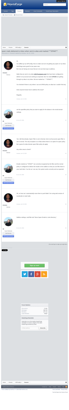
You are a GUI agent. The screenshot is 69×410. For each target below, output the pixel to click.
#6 (65, 228)
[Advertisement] (34, 31)
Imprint (54, 386)
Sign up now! (34, 265)
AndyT (45, 313)
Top (63, 386)
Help (50, 386)
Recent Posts (19, 15)
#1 (65, 99)
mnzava (23, 53)
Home (59, 386)
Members (27, 11)
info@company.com (40, 74)
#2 (65, 120)
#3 (65, 153)
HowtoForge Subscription (52, 11)
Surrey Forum (65, 392)
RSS (66, 387)
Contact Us (44, 386)
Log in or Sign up (61, 1)
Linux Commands (38, 11)
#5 (65, 204)
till (3, 121)
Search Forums (8, 15)
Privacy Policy (64, 389)
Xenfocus (12, 386)
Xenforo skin (5, 386)
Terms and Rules (56, 389)
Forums (19, 11)
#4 (65, 174)
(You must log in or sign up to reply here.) (58, 244)
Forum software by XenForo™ (15, 389)
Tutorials (5, 11)
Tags (12, 11)
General (12, 53)
